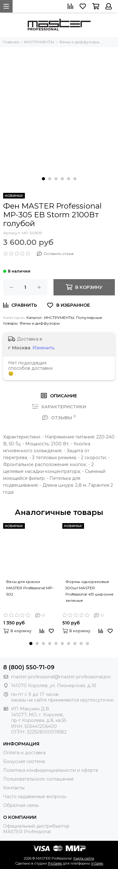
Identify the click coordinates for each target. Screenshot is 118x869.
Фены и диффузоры (40, 323)
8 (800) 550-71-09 (28, 667)
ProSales (55, 863)
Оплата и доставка (24, 752)
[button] (43, 178)
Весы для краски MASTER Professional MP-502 (30, 587)
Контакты (14, 788)
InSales (97, 863)
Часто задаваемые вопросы (34, 796)
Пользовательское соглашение (38, 779)
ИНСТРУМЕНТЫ (59, 317)
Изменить (43, 348)
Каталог (34, 317)
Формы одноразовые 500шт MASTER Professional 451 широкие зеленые (89, 587)
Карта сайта (83, 858)
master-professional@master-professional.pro (61, 677)
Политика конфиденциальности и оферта (50, 770)
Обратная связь (21, 805)
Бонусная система (24, 761)
